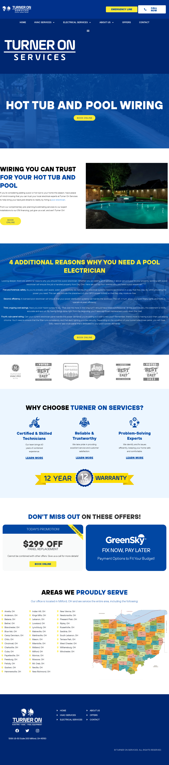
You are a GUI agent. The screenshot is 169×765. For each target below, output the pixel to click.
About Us (106, 22)
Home (23, 22)
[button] (88, 31)
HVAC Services (44, 22)
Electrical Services (77, 22)
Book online (84, 117)
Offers (126, 22)
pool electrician (58, 199)
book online (43, 564)
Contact (144, 22)
